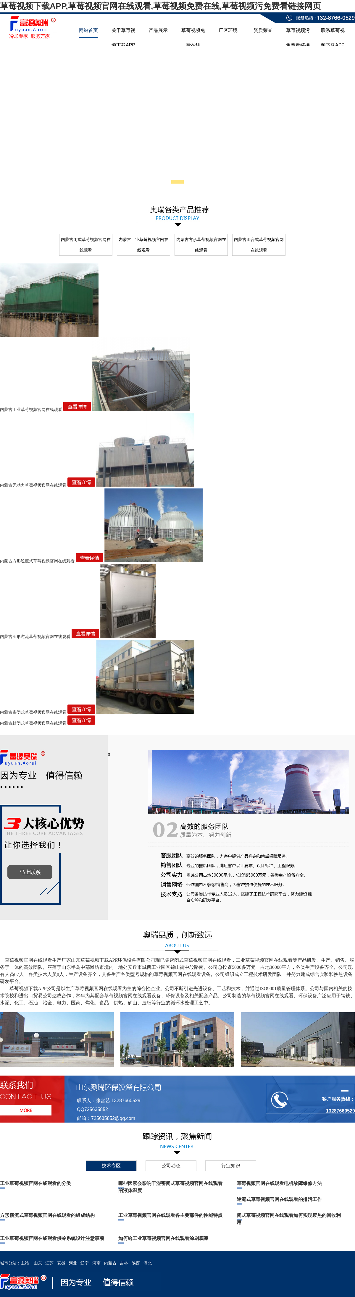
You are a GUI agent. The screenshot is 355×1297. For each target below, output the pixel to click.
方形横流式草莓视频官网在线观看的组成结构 (47, 1215)
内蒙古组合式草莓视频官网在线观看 (259, 244)
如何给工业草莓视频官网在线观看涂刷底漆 (163, 1238)
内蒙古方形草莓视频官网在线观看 (201, 244)
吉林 (124, 1263)
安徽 (61, 1263)
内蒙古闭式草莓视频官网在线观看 (86, 244)
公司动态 (171, 1165)
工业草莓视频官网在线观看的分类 (35, 1183)
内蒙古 (110, 1263)
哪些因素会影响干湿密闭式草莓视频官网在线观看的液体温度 (170, 1187)
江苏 (49, 1263)
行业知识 (230, 1165)
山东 (38, 1263)
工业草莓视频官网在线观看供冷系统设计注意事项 (52, 1238)
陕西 (136, 1263)
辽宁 (84, 1263)
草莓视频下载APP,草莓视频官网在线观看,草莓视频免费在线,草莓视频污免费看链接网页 (160, 6)
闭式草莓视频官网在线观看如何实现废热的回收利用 (289, 1219)
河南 (96, 1263)
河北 (73, 1263)
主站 (25, 1263)
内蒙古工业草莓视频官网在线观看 (143, 244)
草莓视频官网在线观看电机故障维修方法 (279, 1183)
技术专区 (111, 1165)
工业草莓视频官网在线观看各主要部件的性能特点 (170, 1215)
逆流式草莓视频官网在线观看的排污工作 (279, 1199)
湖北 (147, 1263)
